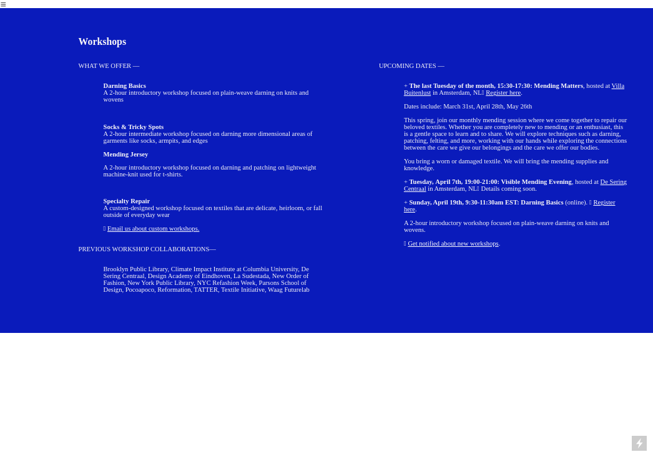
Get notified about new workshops (453, 243)
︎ (3, 4)
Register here (503, 92)
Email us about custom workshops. (153, 228)
